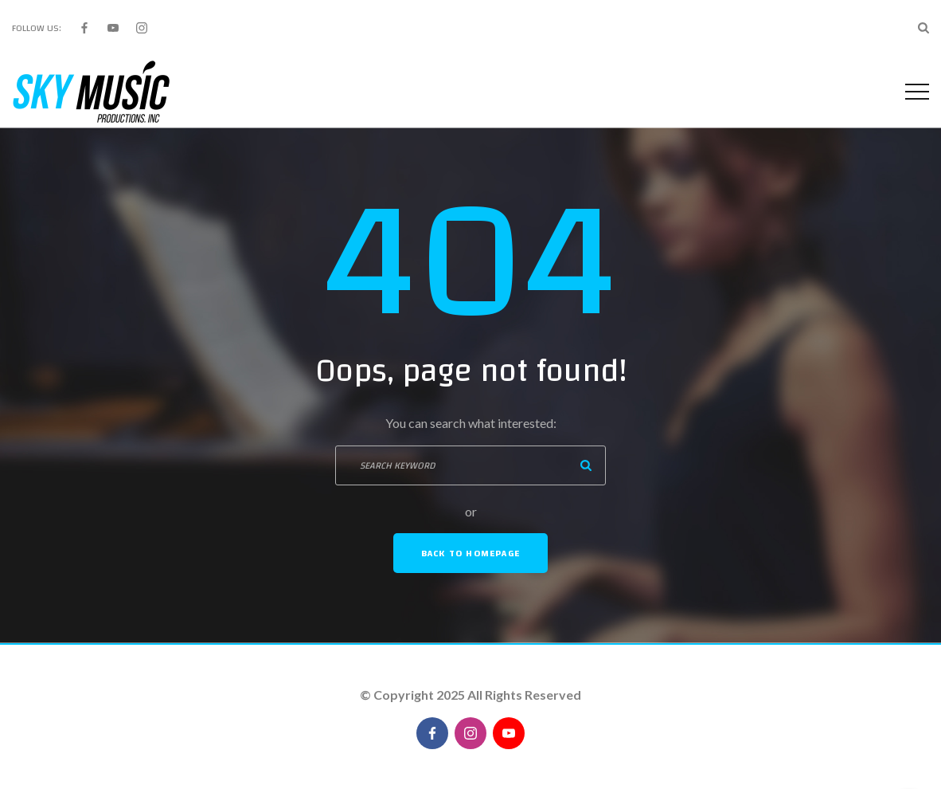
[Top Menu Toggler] (917, 92)
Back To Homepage (470, 553)
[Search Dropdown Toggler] (923, 28)
